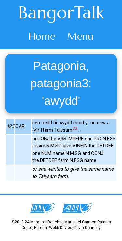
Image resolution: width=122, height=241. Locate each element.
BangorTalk (61, 12)
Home (42, 36)
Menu (80, 36)
